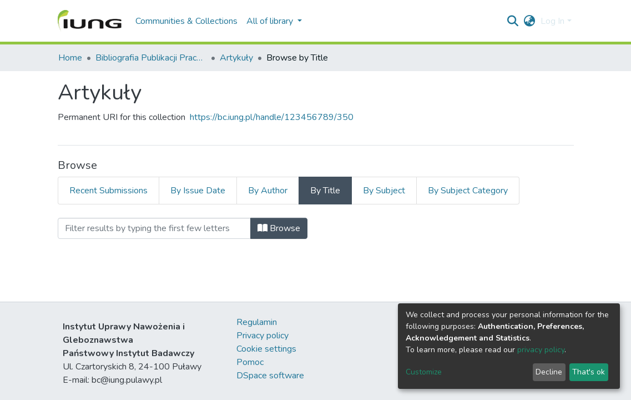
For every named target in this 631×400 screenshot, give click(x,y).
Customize (424, 372)
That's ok (588, 372)
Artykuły (236, 58)
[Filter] (154, 228)
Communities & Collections (186, 21)
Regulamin (256, 322)
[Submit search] (512, 21)
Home (70, 58)
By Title (325, 190)
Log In (552, 21)
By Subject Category (468, 190)
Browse (279, 228)
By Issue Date (197, 190)
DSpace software (270, 375)
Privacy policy (262, 335)
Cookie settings (266, 349)
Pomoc (250, 362)
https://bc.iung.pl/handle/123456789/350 (272, 117)
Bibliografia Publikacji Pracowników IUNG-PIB (150, 58)
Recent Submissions (108, 190)
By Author (267, 190)
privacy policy (540, 349)
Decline (549, 372)
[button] (529, 21)
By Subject (384, 190)
